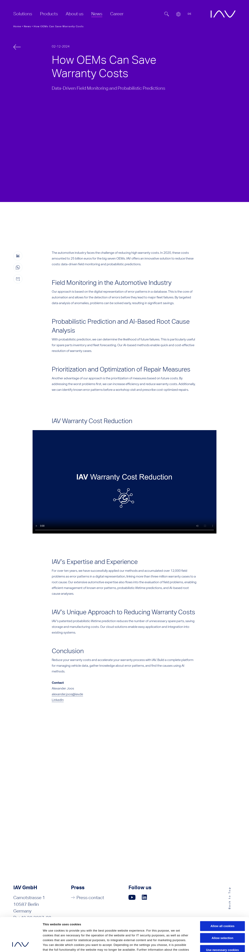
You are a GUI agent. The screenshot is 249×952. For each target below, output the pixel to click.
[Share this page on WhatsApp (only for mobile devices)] (17, 267)
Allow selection (222, 906)
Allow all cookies (222, 894)
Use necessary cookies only (222, 920)
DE (190, 13)
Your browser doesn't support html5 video (124, 482)
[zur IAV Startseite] (223, 14)
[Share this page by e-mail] (17, 278)
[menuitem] (22, 13)
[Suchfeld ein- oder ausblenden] (166, 14)
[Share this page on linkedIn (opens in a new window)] (17, 255)
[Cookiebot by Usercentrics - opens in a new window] (20, 945)
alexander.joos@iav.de (67, 694)
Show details (52, 945)
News (27, 26)
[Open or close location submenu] (178, 14)
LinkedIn (58, 700)
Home (17, 26)
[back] (17, 47)
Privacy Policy (53, 927)
